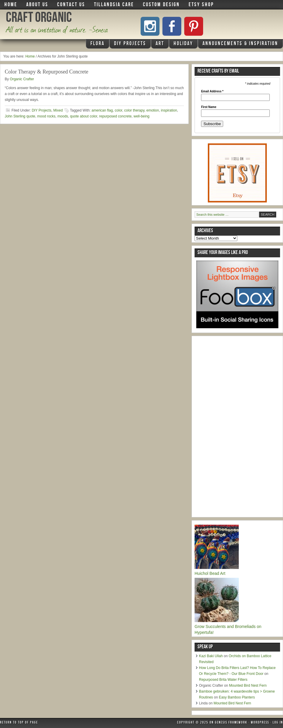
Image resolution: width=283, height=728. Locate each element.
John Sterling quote (20, 116)
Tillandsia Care (114, 5)
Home (10, 5)
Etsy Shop (201, 5)
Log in (278, 723)
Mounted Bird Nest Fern (247, 685)
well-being (141, 116)
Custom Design (161, 5)
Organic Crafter (22, 79)
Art (159, 44)
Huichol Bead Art (210, 573)
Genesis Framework (231, 723)
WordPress (260, 723)
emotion (152, 110)
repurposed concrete (115, 116)
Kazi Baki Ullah (211, 656)
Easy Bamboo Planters (237, 697)
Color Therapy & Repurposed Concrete (46, 72)
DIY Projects (129, 44)
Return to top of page (19, 723)
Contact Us (71, 5)
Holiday (182, 44)
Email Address (212, 91)
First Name (208, 107)
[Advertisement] (239, 427)
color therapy (134, 110)
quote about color (83, 116)
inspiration (169, 110)
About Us (37, 5)
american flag (102, 110)
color (118, 110)
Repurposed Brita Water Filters (223, 680)
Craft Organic (39, 19)
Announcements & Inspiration (240, 44)
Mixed (58, 110)
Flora (97, 44)
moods (62, 116)
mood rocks (46, 116)
